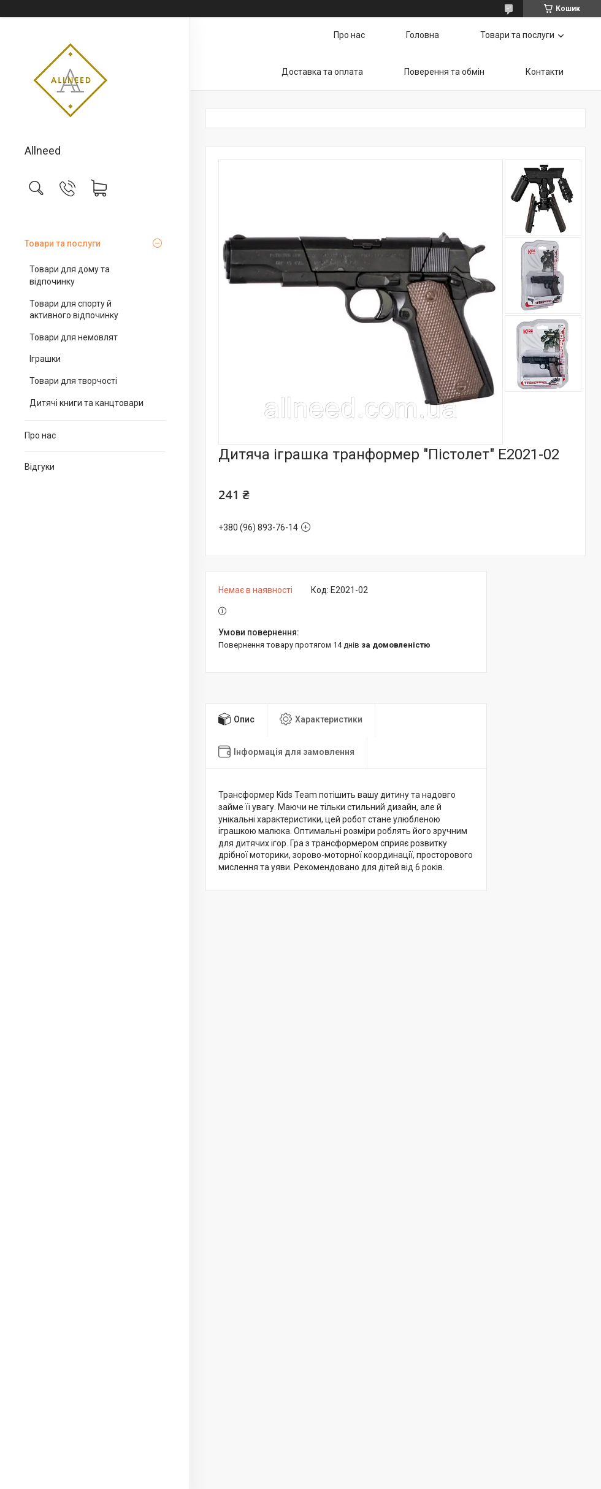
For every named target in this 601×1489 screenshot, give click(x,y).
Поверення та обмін (444, 72)
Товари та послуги (63, 243)
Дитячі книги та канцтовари (86, 403)
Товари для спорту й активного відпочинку (73, 310)
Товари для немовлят (73, 337)
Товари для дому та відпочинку (69, 275)
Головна (422, 35)
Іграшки (45, 359)
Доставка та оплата (322, 72)
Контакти (545, 72)
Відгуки (40, 467)
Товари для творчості (73, 381)
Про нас (40, 435)
